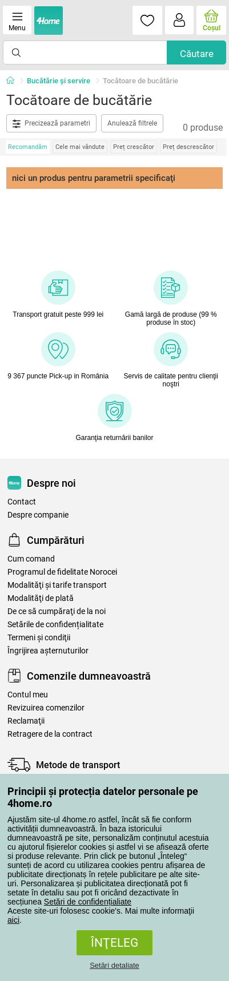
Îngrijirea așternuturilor (48, 651)
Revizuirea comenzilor (46, 708)
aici (13, 920)
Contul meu (27, 695)
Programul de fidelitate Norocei (62, 572)
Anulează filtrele (132, 123)
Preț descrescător (188, 147)
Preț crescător (133, 147)
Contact (21, 502)
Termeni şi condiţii (38, 637)
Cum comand (31, 559)
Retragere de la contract (50, 734)
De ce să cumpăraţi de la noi (56, 611)
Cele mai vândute (80, 147)
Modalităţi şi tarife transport (57, 585)
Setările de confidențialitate (55, 624)
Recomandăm (27, 147)
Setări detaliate (114, 965)
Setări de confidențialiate (87, 901)
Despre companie (38, 515)
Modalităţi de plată (40, 598)
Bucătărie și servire (58, 80)
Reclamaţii (26, 721)
